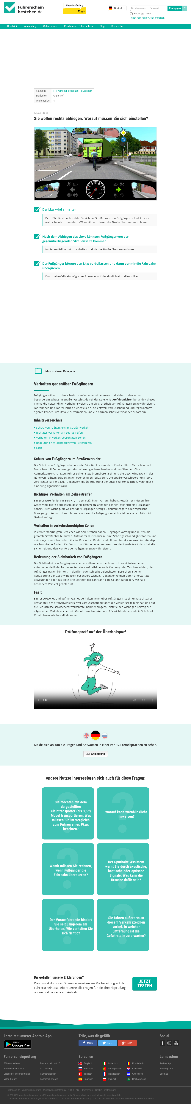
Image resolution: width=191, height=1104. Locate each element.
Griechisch (137, 1074)
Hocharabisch (139, 1079)
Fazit (39, 448)
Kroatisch (137, 1068)
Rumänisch (137, 1063)
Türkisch (88, 1074)
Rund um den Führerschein (78, 26)
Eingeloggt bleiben (143, 13)
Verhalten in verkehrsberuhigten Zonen (61, 437)
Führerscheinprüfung (14, 1068)
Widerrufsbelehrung (31, 1090)
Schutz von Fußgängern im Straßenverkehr (63, 427)
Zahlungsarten (167, 1068)
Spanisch (88, 1079)
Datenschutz (13, 1090)
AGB (78, 1090)
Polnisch (112, 1079)
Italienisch (113, 1063)
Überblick (12, 26)
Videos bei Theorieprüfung (17, 1074)
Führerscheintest (12, 1063)
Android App (166, 1063)
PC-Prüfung (46, 1068)
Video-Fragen (10, 1079)
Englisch (88, 1063)
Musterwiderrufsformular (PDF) (58, 1090)
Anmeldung (30, 26)
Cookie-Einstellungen (105, 1090)
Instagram (169, 1043)
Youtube (176, 1043)
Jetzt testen (144, 983)
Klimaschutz (118, 26)
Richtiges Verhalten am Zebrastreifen (59, 432)
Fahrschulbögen (48, 1074)
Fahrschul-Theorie (49, 1079)
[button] (88, 1043)
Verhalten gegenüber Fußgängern (74, 90)
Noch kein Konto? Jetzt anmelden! (148, 18)
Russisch (88, 1068)
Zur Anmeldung (95, 754)
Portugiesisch (114, 1068)
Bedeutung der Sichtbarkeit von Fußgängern (64, 443)
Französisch (114, 1074)
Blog (102, 26)
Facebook (162, 1043)
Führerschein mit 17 (50, 1063)
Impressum (87, 1090)
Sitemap (164, 1074)
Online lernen (50, 26)
